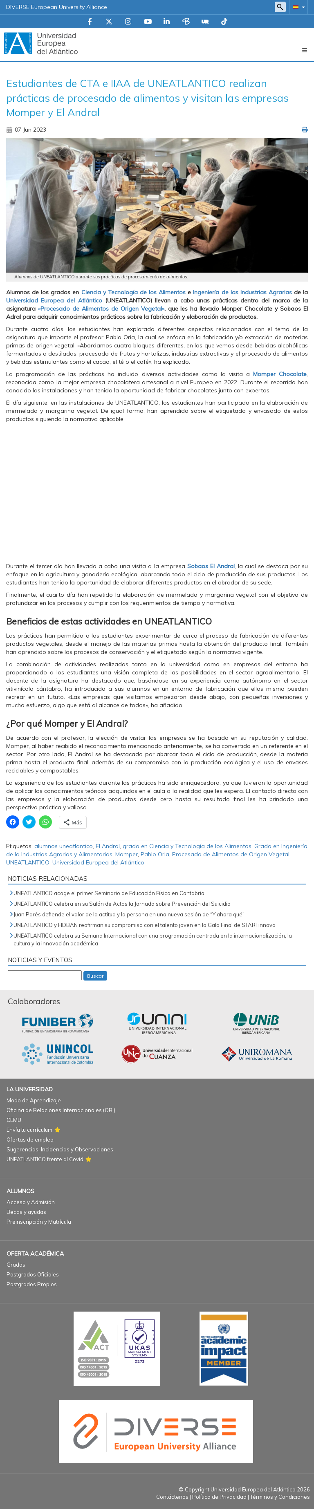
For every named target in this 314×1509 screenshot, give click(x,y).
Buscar (95, 976)
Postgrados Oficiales (33, 1274)
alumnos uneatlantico (63, 846)
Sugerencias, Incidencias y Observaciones (60, 1149)
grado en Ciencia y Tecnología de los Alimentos (187, 846)
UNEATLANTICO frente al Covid (45, 1159)
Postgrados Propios (32, 1284)
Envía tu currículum (29, 1129)
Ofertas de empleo (30, 1139)
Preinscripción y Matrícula (39, 1221)
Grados (16, 1264)
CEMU (14, 1120)
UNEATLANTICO (27, 862)
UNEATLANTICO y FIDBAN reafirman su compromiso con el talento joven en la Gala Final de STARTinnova (144, 925)
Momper (126, 854)
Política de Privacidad (219, 1496)
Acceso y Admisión (31, 1202)
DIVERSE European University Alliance (56, 7)
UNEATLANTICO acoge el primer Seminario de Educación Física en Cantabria (108, 893)
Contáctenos (172, 1496)
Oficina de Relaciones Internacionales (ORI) (61, 1110)
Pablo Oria (155, 854)
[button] (297, 7)
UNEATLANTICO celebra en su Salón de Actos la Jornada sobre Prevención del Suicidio (122, 903)
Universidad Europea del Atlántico (98, 862)
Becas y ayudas (26, 1212)
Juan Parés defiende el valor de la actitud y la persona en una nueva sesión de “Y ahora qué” (128, 914)
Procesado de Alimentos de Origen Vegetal (230, 854)
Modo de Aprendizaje (34, 1100)
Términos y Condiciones (280, 1496)
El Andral (108, 846)
